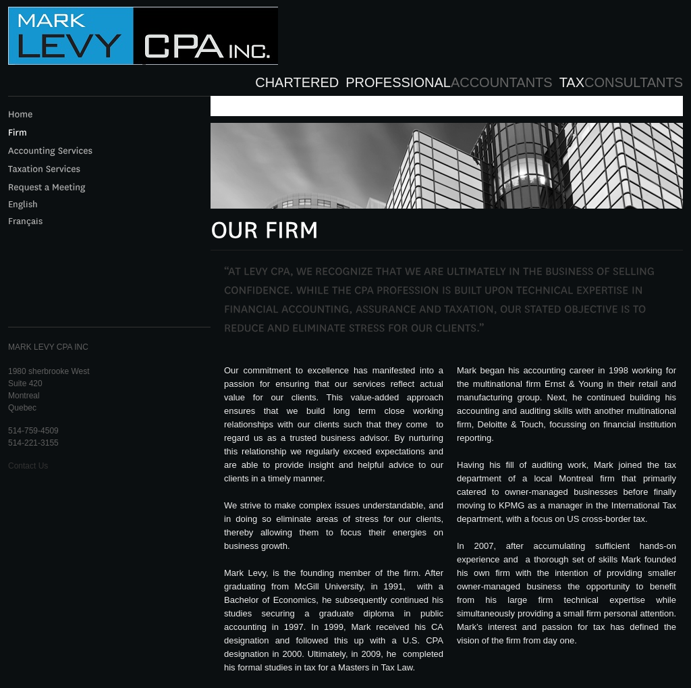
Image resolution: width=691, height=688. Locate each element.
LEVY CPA (143, 42)
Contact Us (28, 466)
